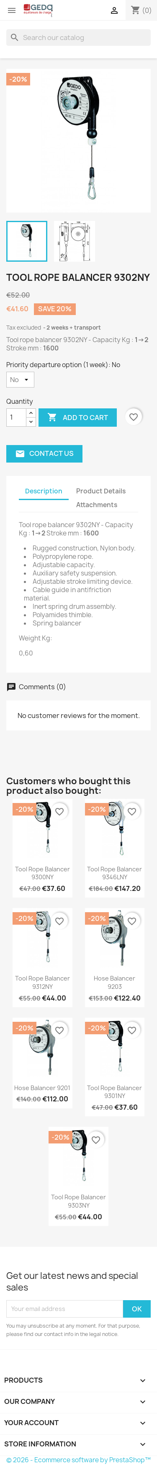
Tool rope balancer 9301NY (114, 1092)
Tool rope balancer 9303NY (78, 1201)
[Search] (78, 37)
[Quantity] (16, 417)
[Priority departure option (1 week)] (20, 380)
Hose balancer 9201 (42, 1088)
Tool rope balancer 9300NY (42, 873)
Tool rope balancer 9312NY (42, 982)
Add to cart (77, 417)
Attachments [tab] (96, 504)
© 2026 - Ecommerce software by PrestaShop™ (78, 1460)
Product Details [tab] (101, 491)
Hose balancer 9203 (114, 982)
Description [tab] (43, 491)
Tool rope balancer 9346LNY (114, 873)
